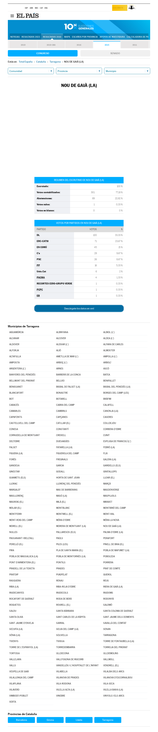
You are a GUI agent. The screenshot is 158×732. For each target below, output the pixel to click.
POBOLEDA (109, 556)
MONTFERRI (15, 514)
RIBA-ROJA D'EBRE (66, 586)
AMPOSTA (14, 362)
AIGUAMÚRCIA (16, 332)
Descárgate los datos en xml (79, 308)
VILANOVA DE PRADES (67, 677)
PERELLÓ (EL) (16, 544)
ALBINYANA (62, 332)
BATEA (106, 374)
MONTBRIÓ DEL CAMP (114, 508)
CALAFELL (108, 405)
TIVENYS (13, 641)
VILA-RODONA (63, 683)
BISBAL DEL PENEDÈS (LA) (116, 386)
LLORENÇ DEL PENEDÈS (68, 483)
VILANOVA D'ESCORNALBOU (117, 677)
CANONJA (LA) (110, 411)
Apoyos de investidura (112, 37)
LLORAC (13, 483)
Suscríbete (119, 8)
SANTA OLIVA (16, 617)
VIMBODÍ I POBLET (18, 695)
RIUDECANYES (16, 592)
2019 (23, 44)
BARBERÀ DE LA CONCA (68, 374)
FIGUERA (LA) (16, 453)
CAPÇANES (62, 417)
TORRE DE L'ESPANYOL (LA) (23, 647)
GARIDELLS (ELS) (112, 465)
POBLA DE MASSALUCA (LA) (23, 556)
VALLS (12, 665)
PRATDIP (13, 574)
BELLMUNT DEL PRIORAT (22, 380)
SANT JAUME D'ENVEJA (21, 623)
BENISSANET (16, 386)
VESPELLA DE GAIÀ (19, 671)
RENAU (59, 580)
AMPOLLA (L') (110, 356)
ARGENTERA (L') (17, 368)
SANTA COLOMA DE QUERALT (118, 611)
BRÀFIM (107, 399)
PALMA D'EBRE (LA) (113, 532)
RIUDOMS (108, 592)
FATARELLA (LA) (64, 447)
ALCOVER (61, 338)
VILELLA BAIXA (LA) (113, 689)
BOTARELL (61, 399)
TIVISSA (60, 641)
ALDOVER (14, 344)
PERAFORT (108, 538)
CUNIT (106, 435)
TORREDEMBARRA (65, 647)
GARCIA (60, 465)
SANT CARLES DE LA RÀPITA (70, 617)
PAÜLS (59, 538)
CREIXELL (61, 435)
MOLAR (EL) (15, 508)
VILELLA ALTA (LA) (65, 689)
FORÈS (12, 459)
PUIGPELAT (62, 574)
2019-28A (51, 44)
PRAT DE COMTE (111, 568)
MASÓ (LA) (61, 495)
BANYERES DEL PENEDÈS (22, 374)
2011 (134, 44)
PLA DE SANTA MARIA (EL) (69, 550)
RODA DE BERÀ (64, 598)
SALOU (12, 611)
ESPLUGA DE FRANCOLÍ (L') (117, 441)
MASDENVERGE (111, 489)
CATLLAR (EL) (63, 423)
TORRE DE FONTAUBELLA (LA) (118, 641)
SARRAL (60, 623)
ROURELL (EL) (63, 605)
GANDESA (14, 465)
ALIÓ (58, 350)
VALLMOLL (108, 659)
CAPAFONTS (15, 417)
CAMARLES (15, 411)
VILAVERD (14, 689)
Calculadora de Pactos (140, 37)
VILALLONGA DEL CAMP (21, 677)
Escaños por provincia (85, 37)
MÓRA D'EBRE (63, 520)
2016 (79, 44)
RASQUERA (15, 580)
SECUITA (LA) (16, 629)
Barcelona (21, 719)
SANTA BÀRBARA (65, 611)
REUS (106, 580)
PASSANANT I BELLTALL (21, 538)
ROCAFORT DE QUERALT (21, 598)
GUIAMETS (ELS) (17, 477)
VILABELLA (61, 671)
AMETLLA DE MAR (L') (67, 356)
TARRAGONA (109, 635)
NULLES (13, 532)
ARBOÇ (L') (61, 362)
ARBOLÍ (107, 362)
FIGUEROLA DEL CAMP (67, 453)
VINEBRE (60, 695)
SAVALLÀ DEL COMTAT (114, 623)
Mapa (67, 37)
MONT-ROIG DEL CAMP (21, 520)
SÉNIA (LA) (14, 635)
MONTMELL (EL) (64, 514)
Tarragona (107, 719)
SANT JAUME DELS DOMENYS (118, 617)
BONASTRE (62, 392)
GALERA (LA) (109, 459)
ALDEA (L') (108, 338)
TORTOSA (14, 653)
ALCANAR (14, 338)
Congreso (42, 53)
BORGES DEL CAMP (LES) (116, 392)
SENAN (107, 629)
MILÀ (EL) (61, 502)
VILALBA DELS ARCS (113, 671)
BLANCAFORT (16, 392)
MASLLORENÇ (16, 495)
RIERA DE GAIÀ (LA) (113, 586)
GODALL (60, 471)
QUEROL (107, 574)
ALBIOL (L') (108, 332)
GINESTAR (14, 471)
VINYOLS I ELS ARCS (113, 695)
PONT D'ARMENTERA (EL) (22, 562)
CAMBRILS (61, 411)
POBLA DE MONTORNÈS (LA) (71, 556)
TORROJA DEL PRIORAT (115, 647)
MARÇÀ (107, 483)
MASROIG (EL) (16, 502)
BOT (11, 399)
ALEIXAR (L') (62, 344)
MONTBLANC (63, 508)
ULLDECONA (62, 653)
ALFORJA (14, 350)
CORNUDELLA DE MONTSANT (24, 435)
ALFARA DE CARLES (113, 344)
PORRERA (108, 562)
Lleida (79, 719)
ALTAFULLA (15, 356)
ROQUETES (15, 605)
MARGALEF (15, 489)
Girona (50, 719)
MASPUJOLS (109, 495)
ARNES (59, 368)
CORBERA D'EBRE (112, 429)
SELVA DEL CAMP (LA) (67, 629)
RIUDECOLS (62, 592)
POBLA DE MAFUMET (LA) (116, 550)
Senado (115, 53)
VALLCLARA (15, 659)
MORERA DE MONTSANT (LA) (71, 526)
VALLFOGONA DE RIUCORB (69, 659)
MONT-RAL (108, 514)
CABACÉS (14, 405)
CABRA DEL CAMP (65, 405)
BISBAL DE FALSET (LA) (68, 386)
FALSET (13, 447)
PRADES (60, 568)
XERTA (12, 701)
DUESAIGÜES (62, 441)
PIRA (11, 550)
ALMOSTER (109, 350)
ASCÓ (106, 368)
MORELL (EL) (15, 526)
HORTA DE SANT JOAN (68, 477)
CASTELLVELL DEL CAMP (22, 423)
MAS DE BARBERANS (67, 489)
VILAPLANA (15, 683)
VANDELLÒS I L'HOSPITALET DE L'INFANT (77, 665)
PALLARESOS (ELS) (66, 532)
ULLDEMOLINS (110, 653)
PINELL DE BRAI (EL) (113, 544)
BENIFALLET (109, 380)
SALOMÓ (107, 605)
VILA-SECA (108, 683)
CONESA (13, 429)
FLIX (105, 453)
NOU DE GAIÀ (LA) (112, 526)
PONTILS (60, 562)
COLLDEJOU (109, 423)
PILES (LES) (62, 544)
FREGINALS (62, 459)
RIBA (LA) (14, 586)
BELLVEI (60, 380)
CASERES (108, 417)
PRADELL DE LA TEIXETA (22, 568)
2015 (107, 44)
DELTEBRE (14, 441)
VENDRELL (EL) (111, 665)
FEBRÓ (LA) (109, 447)
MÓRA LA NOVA (111, 520)
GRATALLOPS (110, 471)
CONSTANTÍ (62, 429)
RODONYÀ (108, 598)
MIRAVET (107, 502)
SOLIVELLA (62, 635)
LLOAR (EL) (108, 477)
